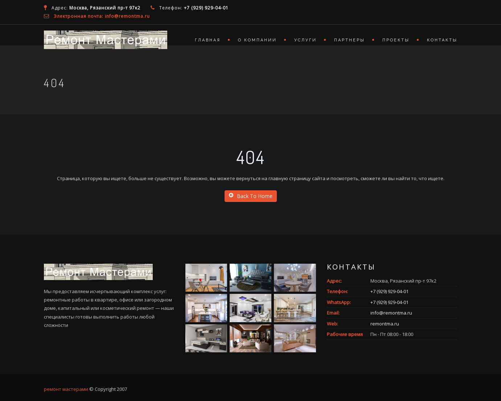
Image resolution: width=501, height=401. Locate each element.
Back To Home (250, 196)
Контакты (442, 40)
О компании (257, 40)
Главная (208, 40)
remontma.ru (384, 323)
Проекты (396, 40)
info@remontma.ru (391, 312)
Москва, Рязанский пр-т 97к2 (104, 8)
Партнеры (349, 40)
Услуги (305, 40)
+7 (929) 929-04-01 (206, 8)
